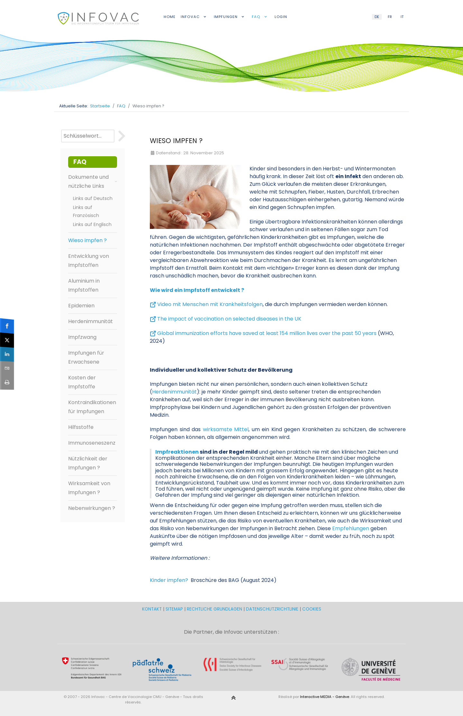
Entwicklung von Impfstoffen (88, 260)
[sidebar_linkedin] (7, 354)
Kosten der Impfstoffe (82, 382)
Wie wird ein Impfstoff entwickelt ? (197, 290)
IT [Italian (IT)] (402, 16)
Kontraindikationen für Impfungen (92, 407)
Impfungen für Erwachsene (86, 357)
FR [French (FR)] (390, 16)
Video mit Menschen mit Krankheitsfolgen (210, 304)
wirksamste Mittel (226, 429)
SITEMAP (175, 609)
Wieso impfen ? (87, 240)
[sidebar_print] (7, 382)
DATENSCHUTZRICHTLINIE (272, 609)
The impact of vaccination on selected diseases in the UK (229, 318)
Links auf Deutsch (93, 198)
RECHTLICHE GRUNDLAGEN (214, 609)
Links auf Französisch (86, 211)
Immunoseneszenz (91, 443)
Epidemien (81, 305)
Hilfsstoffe (81, 427)
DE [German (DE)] (377, 16)
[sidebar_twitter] (7, 340)
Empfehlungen (350, 528)
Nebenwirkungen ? (91, 508)
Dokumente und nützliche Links (92, 181)
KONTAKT (152, 609)
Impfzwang (82, 337)
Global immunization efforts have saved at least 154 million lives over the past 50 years (267, 333)
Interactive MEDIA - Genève (324, 696)
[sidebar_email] (7, 368)
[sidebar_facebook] (7, 325)
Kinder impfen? (169, 580)
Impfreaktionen (177, 452)
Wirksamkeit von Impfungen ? (89, 488)
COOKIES (311, 609)
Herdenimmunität (90, 321)
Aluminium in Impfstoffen (84, 285)
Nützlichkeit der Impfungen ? (87, 463)
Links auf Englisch (92, 224)
